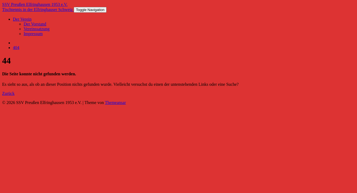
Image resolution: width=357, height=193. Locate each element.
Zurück (8, 93)
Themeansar (115, 102)
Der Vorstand (35, 24)
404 (16, 47)
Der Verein (22, 19)
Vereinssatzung (37, 29)
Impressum (33, 33)
